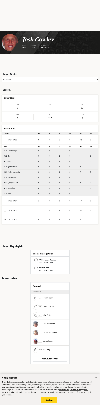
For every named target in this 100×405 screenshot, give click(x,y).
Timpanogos (10, 150)
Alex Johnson (43, 341)
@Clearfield (10, 166)
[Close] (96, 379)
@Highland (10, 177)
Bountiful (9, 161)
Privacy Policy (75, 391)
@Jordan (9, 188)
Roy (7, 156)
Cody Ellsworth (43, 306)
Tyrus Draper (43, 298)
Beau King (41, 349)
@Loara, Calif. (11, 183)
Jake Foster (42, 315)
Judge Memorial (12, 172)
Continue (49, 402)
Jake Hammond (44, 324)
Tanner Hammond (45, 332)
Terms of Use (64, 391)
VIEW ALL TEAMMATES (50, 359)
